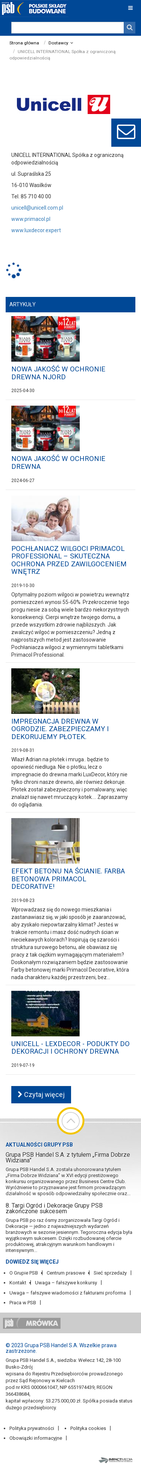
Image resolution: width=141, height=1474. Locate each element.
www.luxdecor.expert (36, 230)
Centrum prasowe (66, 1273)
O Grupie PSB (23, 1273)
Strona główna (24, 43)
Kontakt (17, 1282)
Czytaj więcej (41, 1094)
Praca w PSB (22, 1302)
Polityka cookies (88, 1428)
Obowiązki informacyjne (35, 1438)
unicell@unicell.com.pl (37, 208)
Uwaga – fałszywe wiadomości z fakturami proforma (67, 1293)
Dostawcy (58, 43)
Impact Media (116, 1460)
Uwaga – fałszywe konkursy (66, 1282)
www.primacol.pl (30, 219)
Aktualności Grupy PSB (39, 1145)
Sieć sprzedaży (110, 1273)
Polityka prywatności (31, 1428)
